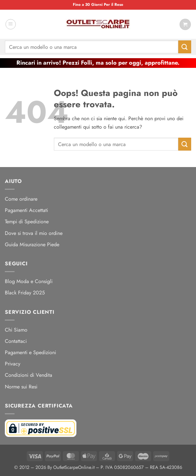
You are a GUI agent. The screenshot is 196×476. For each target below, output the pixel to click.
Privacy (12, 363)
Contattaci (16, 341)
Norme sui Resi (21, 386)
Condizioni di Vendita (28, 375)
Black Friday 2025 (25, 292)
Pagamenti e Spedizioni (30, 352)
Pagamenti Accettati (26, 210)
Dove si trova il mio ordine (34, 233)
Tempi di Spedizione (27, 221)
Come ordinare (21, 199)
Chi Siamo (16, 329)
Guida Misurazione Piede (32, 244)
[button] (10, 24)
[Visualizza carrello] (185, 24)
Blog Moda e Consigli (29, 281)
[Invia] (184, 46)
